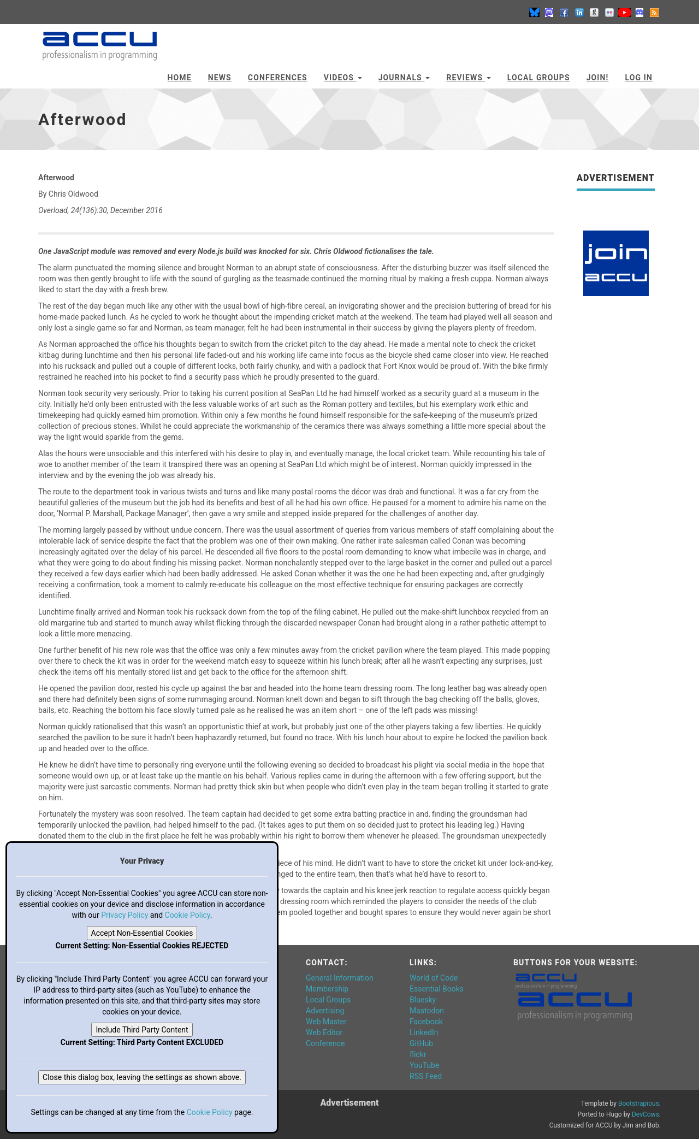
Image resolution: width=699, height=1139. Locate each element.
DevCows (645, 1114)
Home (180, 77)
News (220, 77)
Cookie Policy (187, 915)
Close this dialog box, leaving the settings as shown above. (142, 1077)
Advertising (325, 1010)
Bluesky (423, 999)
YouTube (424, 1065)
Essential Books (437, 988)
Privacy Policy (124, 915)
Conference (325, 1043)
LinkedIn (424, 1032)
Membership (327, 988)
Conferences (277, 77)
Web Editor (324, 1032)
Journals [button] (404, 77)
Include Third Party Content (142, 1029)
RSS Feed (426, 1076)
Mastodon (427, 1010)
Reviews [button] (468, 77)
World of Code (434, 977)
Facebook (426, 1021)
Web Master (326, 1021)
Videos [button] (343, 77)
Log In (639, 77)
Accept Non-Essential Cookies (142, 933)
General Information (340, 977)
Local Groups (538, 77)
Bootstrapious (638, 1103)
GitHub (421, 1043)
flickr (418, 1054)
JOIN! (598, 77)
